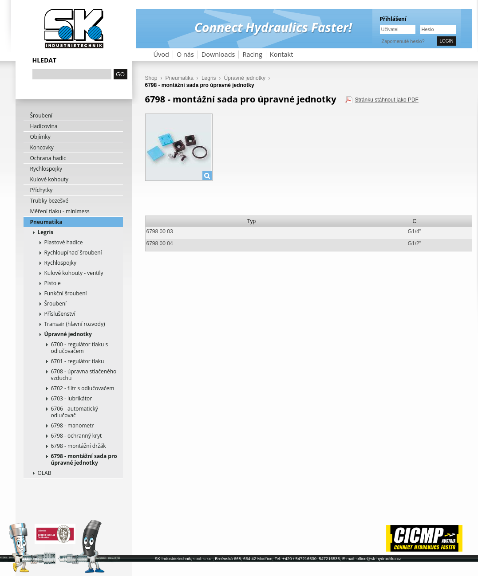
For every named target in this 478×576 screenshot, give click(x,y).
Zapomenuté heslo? (403, 41)
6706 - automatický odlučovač (74, 412)
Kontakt (281, 54)
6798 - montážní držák (78, 446)
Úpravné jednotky (68, 334)
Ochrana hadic (48, 158)
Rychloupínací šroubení (73, 252)
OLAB (44, 473)
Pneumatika (46, 222)
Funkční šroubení (65, 293)
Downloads (218, 54)
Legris (46, 232)
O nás (185, 54)
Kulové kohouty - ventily (73, 273)
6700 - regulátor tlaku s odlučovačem (79, 347)
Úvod (161, 54)
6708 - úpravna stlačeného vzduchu (84, 374)
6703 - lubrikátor (71, 398)
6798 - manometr (72, 425)
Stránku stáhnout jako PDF (387, 100)
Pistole (52, 283)
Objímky (40, 136)
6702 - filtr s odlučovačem (83, 388)
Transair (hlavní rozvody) (74, 324)
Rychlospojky (46, 168)
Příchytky (41, 190)
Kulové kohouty (49, 179)
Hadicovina (44, 126)
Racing (252, 54)
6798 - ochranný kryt (76, 435)
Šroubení (41, 115)
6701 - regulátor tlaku (77, 361)
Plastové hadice (63, 242)
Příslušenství (59, 313)
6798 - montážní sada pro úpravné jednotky (84, 459)
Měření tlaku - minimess (60, 211)
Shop (151, 78)
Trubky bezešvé (49, 200)
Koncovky (42, 147)
